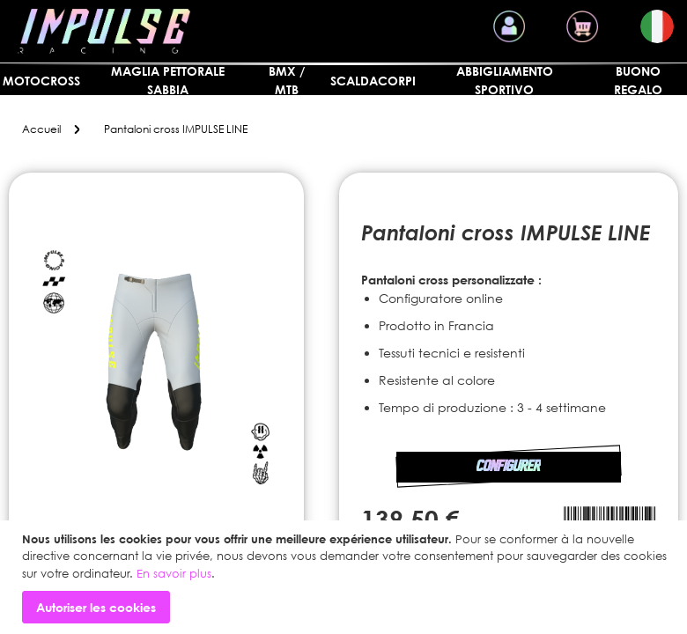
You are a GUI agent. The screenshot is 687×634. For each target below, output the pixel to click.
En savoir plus (174, 573)
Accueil (41, 129)
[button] (657, 26)
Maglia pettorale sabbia (168, 80)
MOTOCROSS (41, 80)
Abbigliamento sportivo (504, 80)
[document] (345, 577)
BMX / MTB (287, 80)
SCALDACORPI (373, 80)
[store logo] (104, 31)
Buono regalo (638, 80)
